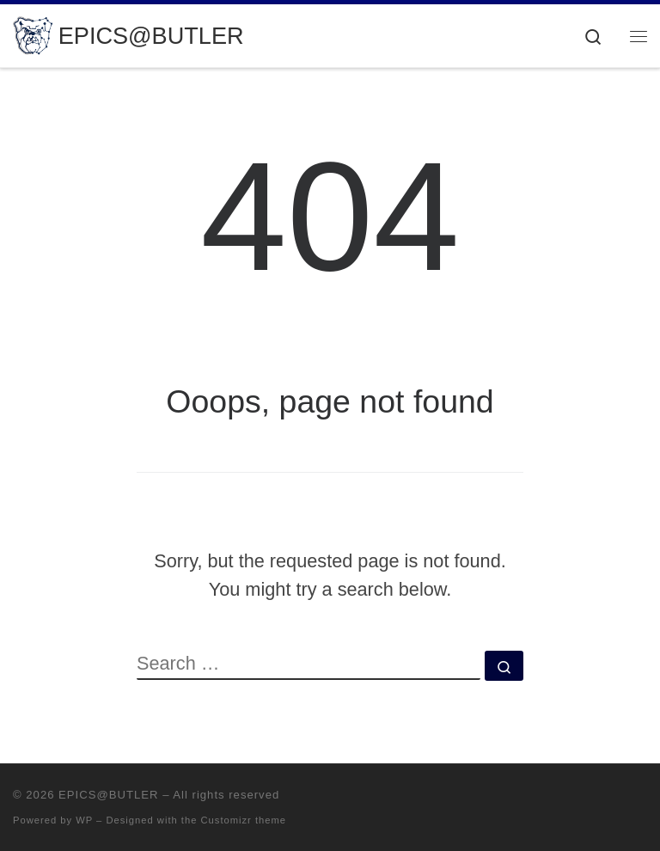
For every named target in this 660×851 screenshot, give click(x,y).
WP (84, 820)
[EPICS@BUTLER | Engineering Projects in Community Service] (32, 34)
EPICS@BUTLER (108, 794)
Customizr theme (244, 820)
